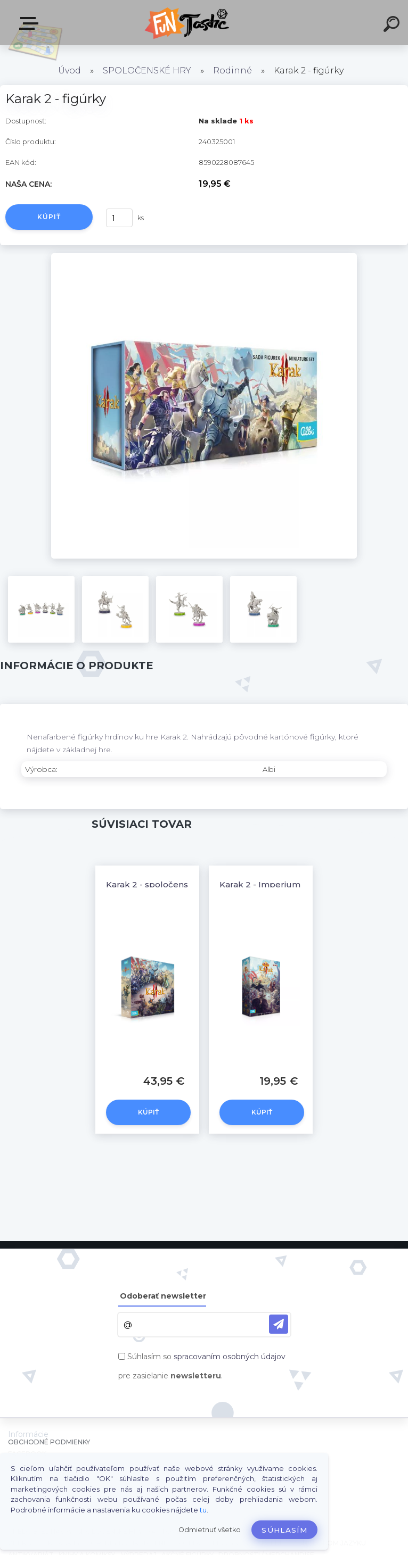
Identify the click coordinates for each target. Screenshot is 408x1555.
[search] (393, 25)
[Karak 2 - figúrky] (204, 257)
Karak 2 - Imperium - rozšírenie (284, 884)
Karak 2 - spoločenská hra (160, 884)
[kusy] (119, 218)
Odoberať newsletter (163, 1296)
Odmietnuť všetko (209, 1530)
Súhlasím (284, 1530)
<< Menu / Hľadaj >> (31, 23)
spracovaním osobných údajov (229, 1356)
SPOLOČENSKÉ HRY (147, 70)
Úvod (69, 70)
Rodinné (232, 70)
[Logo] (188, 22)
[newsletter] (278, 1324)
